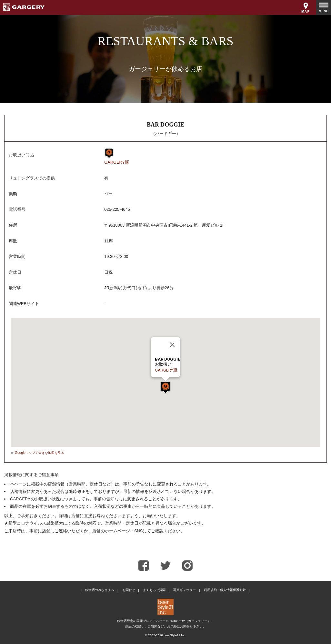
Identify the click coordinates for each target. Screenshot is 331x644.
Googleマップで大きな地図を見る (39, 453)
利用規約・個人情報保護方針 (225, 590)
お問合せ (128, 590)
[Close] (172, 345)
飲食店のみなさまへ (99, 590)
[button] (165, 387)
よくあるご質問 (154, 590)
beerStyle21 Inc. (175, 635)
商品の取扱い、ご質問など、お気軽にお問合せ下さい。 (165, 626)
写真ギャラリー (184, 590)
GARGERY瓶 (116, 162)
